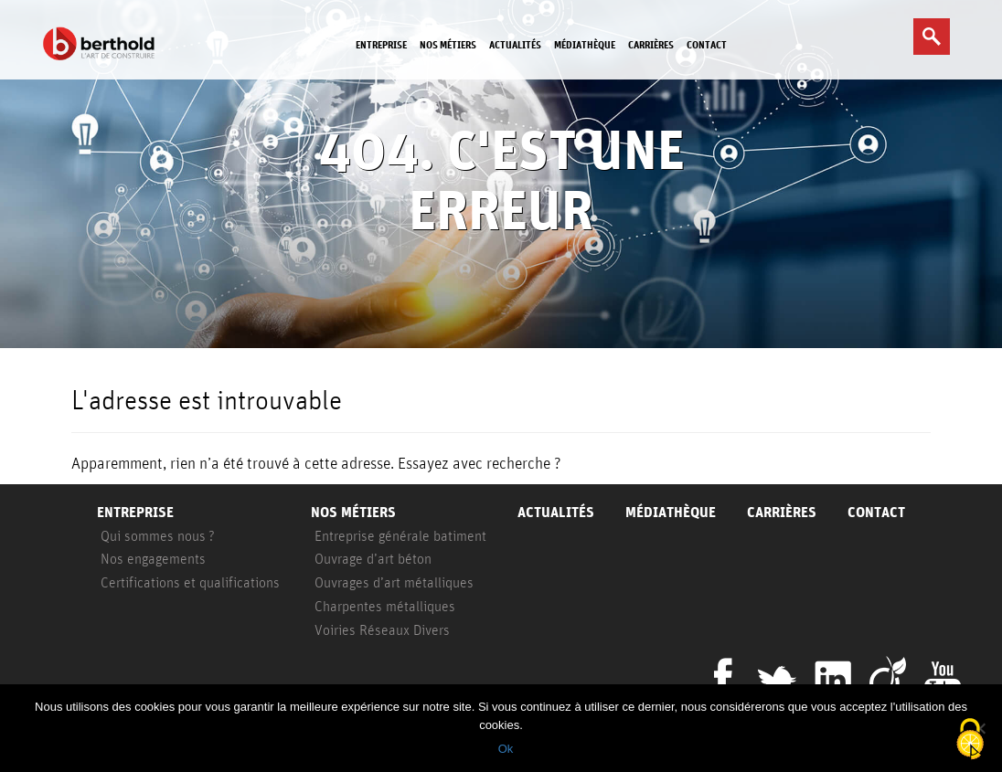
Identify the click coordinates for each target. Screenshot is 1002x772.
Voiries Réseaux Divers (382, 629)
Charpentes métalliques (384, 606)
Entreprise (381, 44)
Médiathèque (584, 44)
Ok (506, 749)
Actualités (515, 44)
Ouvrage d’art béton (373, 558)
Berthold (102, 43)
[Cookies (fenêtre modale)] (970, 740)
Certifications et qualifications (190, 582)
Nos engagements (153, 558)
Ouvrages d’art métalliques (394, 582)
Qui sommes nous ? (158, 535)
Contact (707, 44)
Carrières (651, 44)
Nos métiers (448, 44)
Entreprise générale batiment (400, 535)
